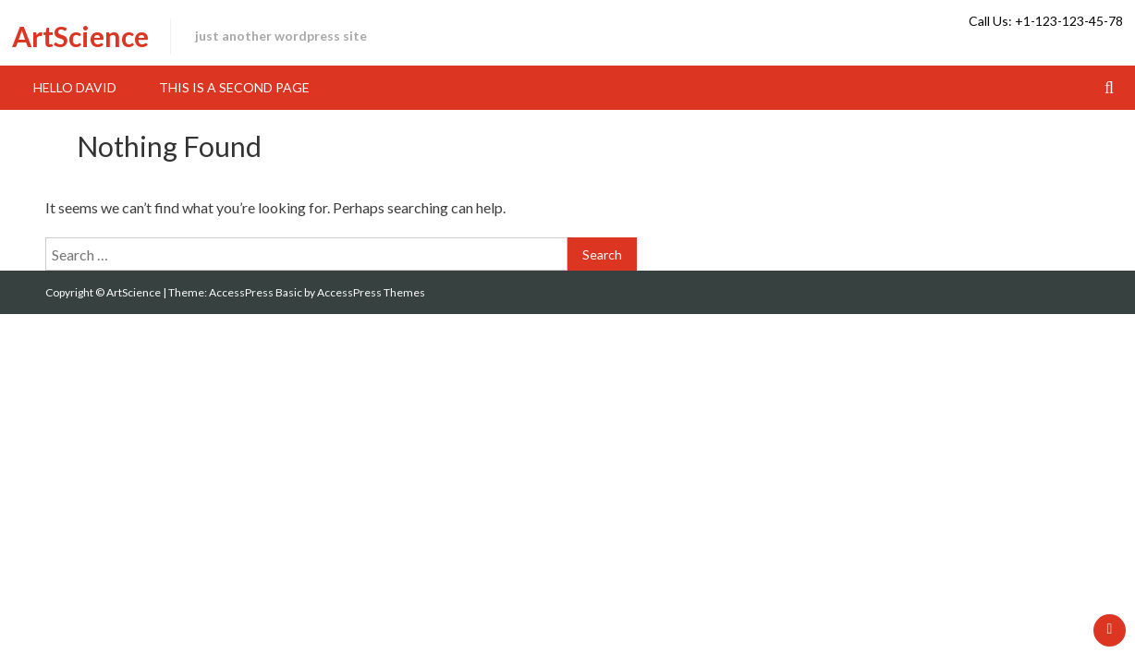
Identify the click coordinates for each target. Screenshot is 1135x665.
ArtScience (80, 36)
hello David (74, 87)
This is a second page (234, 87)
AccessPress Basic (255, 292)
